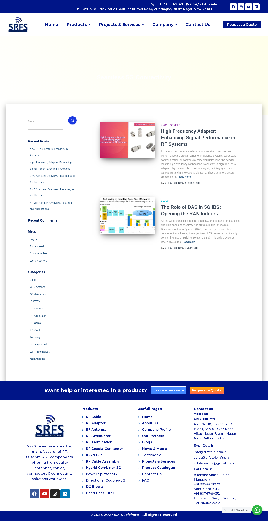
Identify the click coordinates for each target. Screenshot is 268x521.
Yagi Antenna (37, 358)
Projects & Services (121, 24)
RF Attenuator (38, 315)
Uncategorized (38, 344)
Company (164, 24)
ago (192, 182)
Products (78, 24)
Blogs (33, 279)
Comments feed (39, 253)
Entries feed (37, 246)
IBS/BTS (35, 301)
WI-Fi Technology (40, 351)
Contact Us (198, 24)
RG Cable (35, 330)
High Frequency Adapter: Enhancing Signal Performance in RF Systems (198, 137)
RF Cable (35, 322)
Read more (184, 176)
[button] (78, 24)
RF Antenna (37, 308)
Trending (35, 337)
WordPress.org (38, 260)
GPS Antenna (38, 286)
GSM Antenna (38, 294)
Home (51, 24)
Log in (33, 239)
